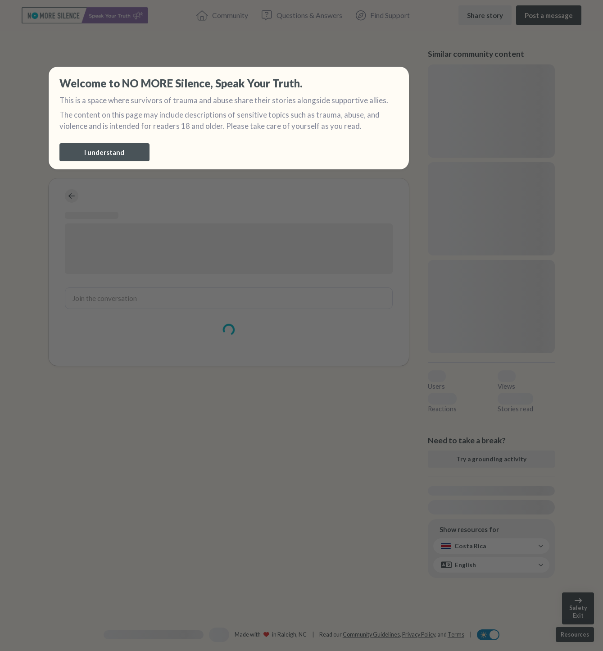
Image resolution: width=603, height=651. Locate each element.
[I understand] (104, 152)
